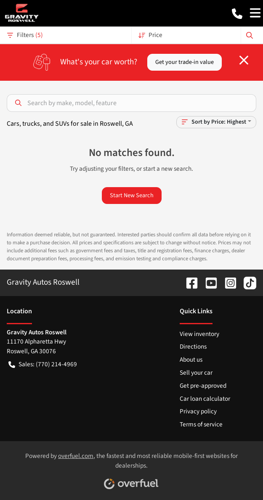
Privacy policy (198, 411)
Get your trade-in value (184, 62)
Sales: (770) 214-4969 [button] (42, 364)
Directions (193, 346)
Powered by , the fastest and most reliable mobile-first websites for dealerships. (131, 467)
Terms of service (201, 424)
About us (191, 359)
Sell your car (196, 372)
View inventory (199, 334)
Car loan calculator (205, 398)
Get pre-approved (203, 385)
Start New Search (132, 195)
